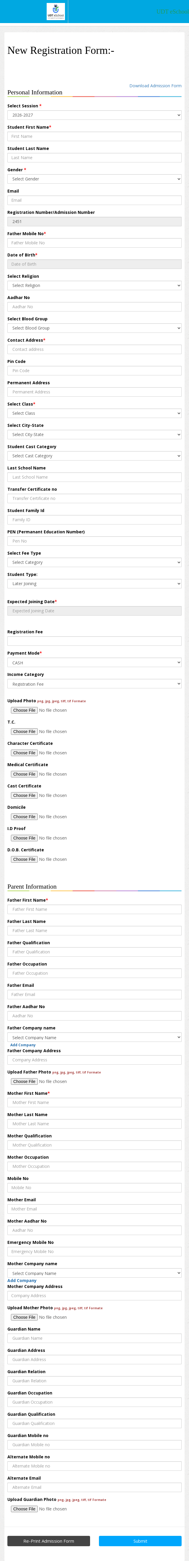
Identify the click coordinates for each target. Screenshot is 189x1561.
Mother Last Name (27, 1114)
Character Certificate (30, 743)
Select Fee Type (24, 553)
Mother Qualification (29, 1136)
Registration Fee (25, 632)
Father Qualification (28, 942)
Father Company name (31, 1028)
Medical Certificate (27, 764)
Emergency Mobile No (30, 1242)
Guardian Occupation (29, 1393)
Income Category (25, 674)
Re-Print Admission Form (48, 1541)
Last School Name (26, 468)
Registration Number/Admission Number (51, 212)
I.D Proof (16, 828)
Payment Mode (24, 653)
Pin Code (16, 361)
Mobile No (18, 1178)
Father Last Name (26, 921)
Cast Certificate (24, 786)
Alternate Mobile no (28, 1457)
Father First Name (27, 900)
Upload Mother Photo (55, 1307)
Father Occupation (27, 964)
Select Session (24, 106)
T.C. (11, 722)
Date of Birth (22, 255)
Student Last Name (28, 148)
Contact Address (26, 340)
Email (13, 191)
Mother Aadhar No (27, 1221)
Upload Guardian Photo (56, 1499)
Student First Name (29, 127)
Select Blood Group (27, 319)
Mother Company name (32, 1263)
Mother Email (21, 1199)
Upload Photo (46, 700)
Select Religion (23, 276)
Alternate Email (24, 1478)
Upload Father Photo (54, 1072)
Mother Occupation (28, 1157)
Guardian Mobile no (27, 1435)
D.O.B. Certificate (25, 850)
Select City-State (25, 425)
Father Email (20, 985)
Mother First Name (28, 1093)
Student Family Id (25, 510)
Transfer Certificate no (32, 489)
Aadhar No (18, 297)
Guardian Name (23, 1329)
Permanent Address (28, 382)
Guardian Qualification (31, 1414)
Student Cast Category (31, 446)
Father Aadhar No (26, 1006)
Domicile (16, 807)
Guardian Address (26, 1350)
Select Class (21, 404)
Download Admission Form (155, 85)
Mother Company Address (35, 1286)
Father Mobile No (26, 233)
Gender (16, 169)
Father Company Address (34, 1050)
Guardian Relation (26, 1371)
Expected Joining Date (32, 601)
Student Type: (22, 574)
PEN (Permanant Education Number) (46, 532)
